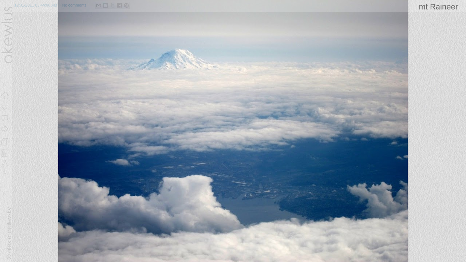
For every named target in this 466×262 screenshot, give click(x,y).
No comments (74, 5)
